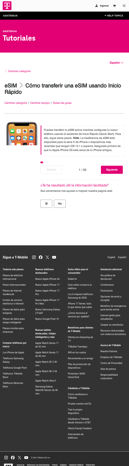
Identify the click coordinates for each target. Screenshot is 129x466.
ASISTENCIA (10, 15)
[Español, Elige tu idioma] (116, 63)
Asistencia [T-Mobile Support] (10, 31)
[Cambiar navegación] (116, 15)
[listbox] (82, 140)
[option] (82, 140)
